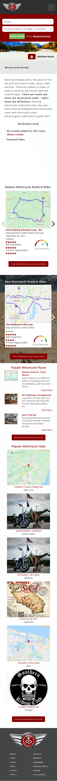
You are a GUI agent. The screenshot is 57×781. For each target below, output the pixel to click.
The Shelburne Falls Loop (19, 324)
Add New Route (45, 56)
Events (13, 754)
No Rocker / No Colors (28, 574)
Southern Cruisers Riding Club (28, 486)
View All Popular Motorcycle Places (28, 437)
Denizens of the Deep (28, 662)
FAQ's (12, 774)
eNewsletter (38, 762)
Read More (46, 390)
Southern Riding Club (28, 706)
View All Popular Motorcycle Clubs (28, 719)
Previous (4, 224)
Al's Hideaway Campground (36, 395)
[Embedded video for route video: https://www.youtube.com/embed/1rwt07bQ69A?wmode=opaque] (28, 156)
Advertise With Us (40, 766)
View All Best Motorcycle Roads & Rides (28, 356)
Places (13, 762)
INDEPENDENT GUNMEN (28, 530)
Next (53, 224)
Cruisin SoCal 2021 (28, 618)
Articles (13, 770)
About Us (37, 754)
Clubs (12, 758)
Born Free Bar (29, 414)
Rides (12, 766)
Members (37, 758)
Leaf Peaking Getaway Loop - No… (24, 229)
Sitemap (36, 770)
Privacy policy (39, 774)
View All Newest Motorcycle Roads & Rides (28, 264)
